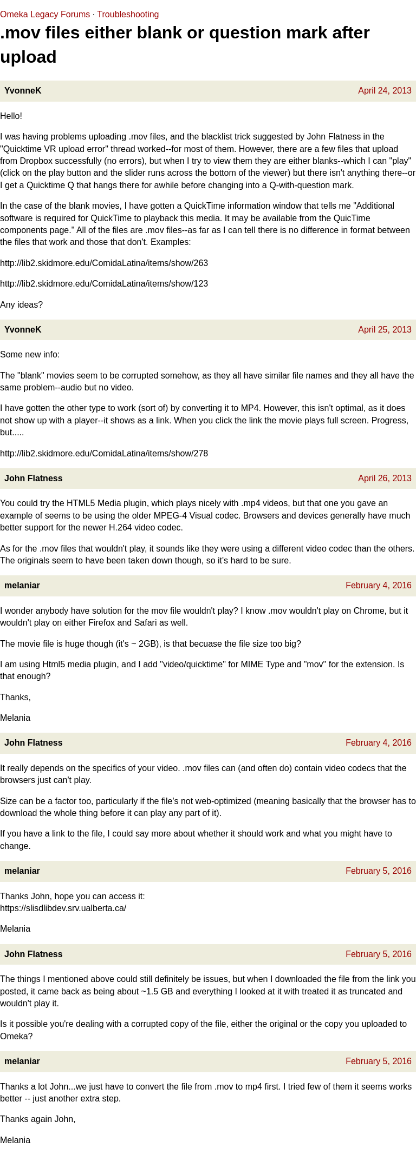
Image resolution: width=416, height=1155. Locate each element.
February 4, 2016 (379, 585)
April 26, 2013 (385, 478)
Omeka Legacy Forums (45, 14)
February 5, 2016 (379, 870)
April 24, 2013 (385, 90)
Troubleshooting (128, 14)
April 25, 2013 (385, 329)
